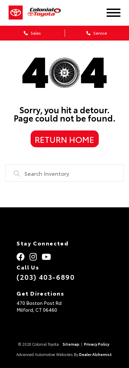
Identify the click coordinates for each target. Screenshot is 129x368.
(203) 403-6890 (46, 276)
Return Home (64, 139)
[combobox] (64, 173)
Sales (32, 33)
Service (96, 33)
